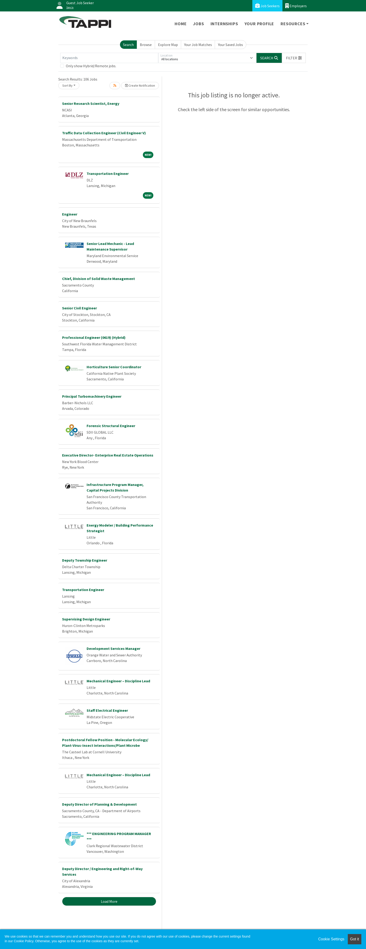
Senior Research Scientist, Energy (90, 103)
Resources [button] (293, 23)
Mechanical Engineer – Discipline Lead (118, 681)
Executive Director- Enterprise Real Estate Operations (107, 455)
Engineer (69, 214)
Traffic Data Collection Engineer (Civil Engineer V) (104, 133)
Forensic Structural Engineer (111, 425)
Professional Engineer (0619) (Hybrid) (94, 337)
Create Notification (140, 85)
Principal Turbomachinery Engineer (91, 396)
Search (128, 44)
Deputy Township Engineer (84, 560)
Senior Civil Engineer (79, 308)
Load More (109, 901)
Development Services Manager (113, 648)
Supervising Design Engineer (86, 619)
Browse (146, 44)
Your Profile (259, 23)
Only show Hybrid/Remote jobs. (91, 66)
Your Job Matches (198, 44)
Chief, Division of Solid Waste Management (98, 278)
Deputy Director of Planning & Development (99, 804)
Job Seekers (267, 6)
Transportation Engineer (108, 173)
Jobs (198, 23)
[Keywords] (109, 58)
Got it (354, 939)
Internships (224, 23)
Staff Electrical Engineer (107, 710)
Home (181, 23)
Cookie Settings (331, 939)
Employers (296, 6)
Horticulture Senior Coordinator (114, 367)
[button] (294, 58)
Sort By (67, 85)
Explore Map (168, 44)
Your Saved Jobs (230, 44)
